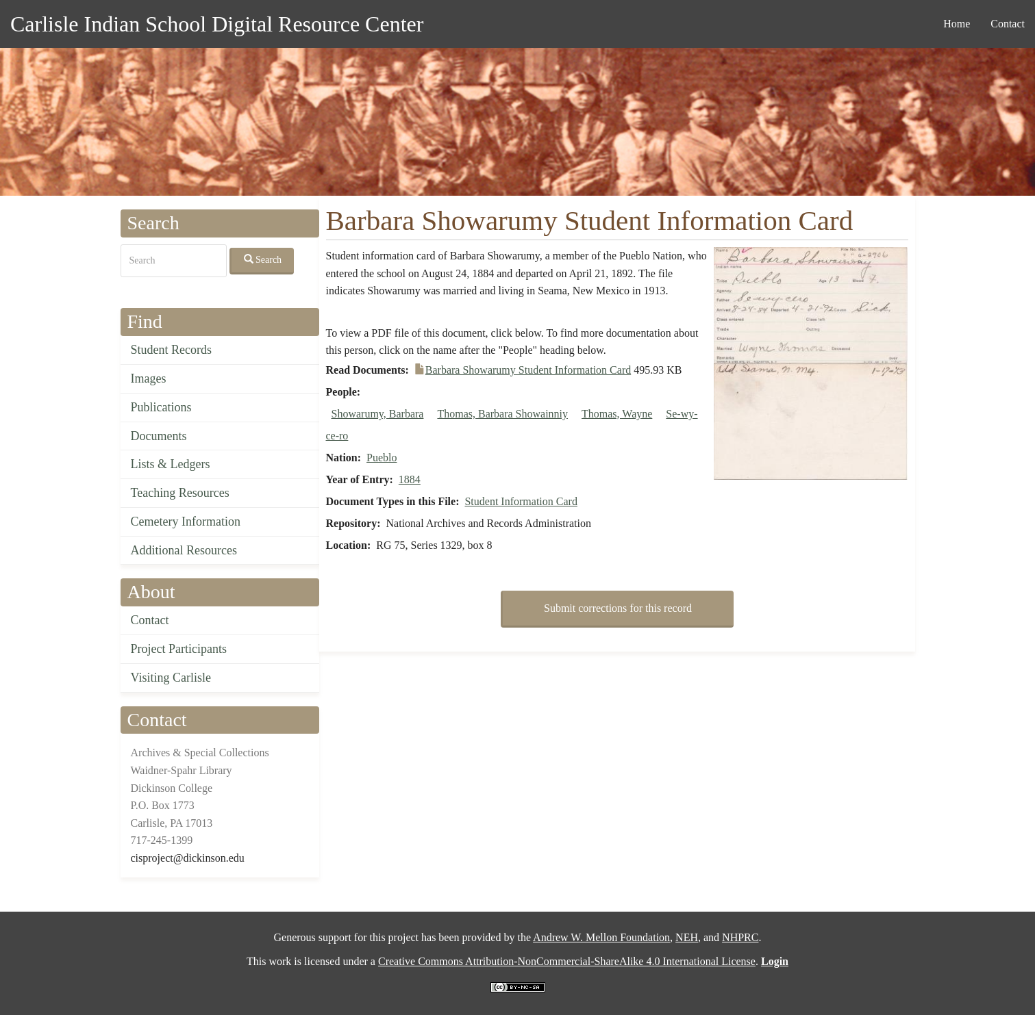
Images (148, 378)
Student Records (171, 350)
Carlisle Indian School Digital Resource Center (216, 24)
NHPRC (740, 937)
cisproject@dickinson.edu (188, 858)
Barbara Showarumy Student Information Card (528, 370)
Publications (161, 407)
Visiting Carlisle (171, 677)
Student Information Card (520, 501)
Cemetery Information (185, 521)
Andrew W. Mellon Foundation (601, 937)
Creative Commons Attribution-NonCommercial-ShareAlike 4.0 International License (567, 961)
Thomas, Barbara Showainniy (502, 414)
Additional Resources (184, 550)
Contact (1007, 23)
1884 (410, 479)
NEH (686, 937)
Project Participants (179, 649)
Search (263, 259)
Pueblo (381, 457)
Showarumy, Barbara (378, 414)
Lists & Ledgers (170, 464)
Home (956, 23)
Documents (159, 436)
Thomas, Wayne (617, 414)
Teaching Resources (180, 493)
